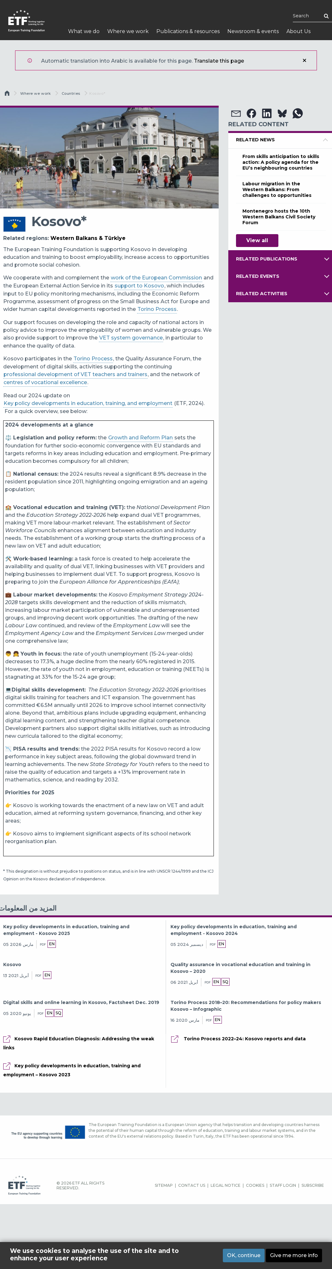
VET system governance (131, 338)
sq (226, 981)
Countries (71, 93)
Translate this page (219, 61)
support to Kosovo (139, 286)
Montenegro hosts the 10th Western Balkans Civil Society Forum (278, 216)
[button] (236, 113)
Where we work (35, 93)
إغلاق (304, 60)
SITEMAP (164, 1185)
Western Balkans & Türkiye (88, 238)
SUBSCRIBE (312, 1185)
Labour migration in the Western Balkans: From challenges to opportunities (276, 189)
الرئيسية (7, 94)
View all (257, 240)
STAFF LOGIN (283, 1185)
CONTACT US (191, 1185)
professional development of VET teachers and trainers (75, 374)
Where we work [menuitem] (128, 31)
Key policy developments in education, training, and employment (88, 403)
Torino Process (157, 309)
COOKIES (255, 1185)
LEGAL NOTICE (225, 1185)
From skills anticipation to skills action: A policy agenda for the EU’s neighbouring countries (280, 162)
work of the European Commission (156, 278)
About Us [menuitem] (298, 31)
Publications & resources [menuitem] (188, 31)
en (52, 943)
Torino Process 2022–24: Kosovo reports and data (244, 1039)
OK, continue (243, 1255)
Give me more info (294, 1255)
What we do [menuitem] (84, 31)
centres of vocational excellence (45, 382)
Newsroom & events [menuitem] (253, 31)
